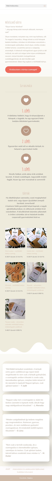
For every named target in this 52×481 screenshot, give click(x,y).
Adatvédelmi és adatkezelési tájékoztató (28, 469)
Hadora (29, 478)
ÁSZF (8, 469)
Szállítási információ (25, 472)
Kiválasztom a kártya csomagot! (23, 69)
